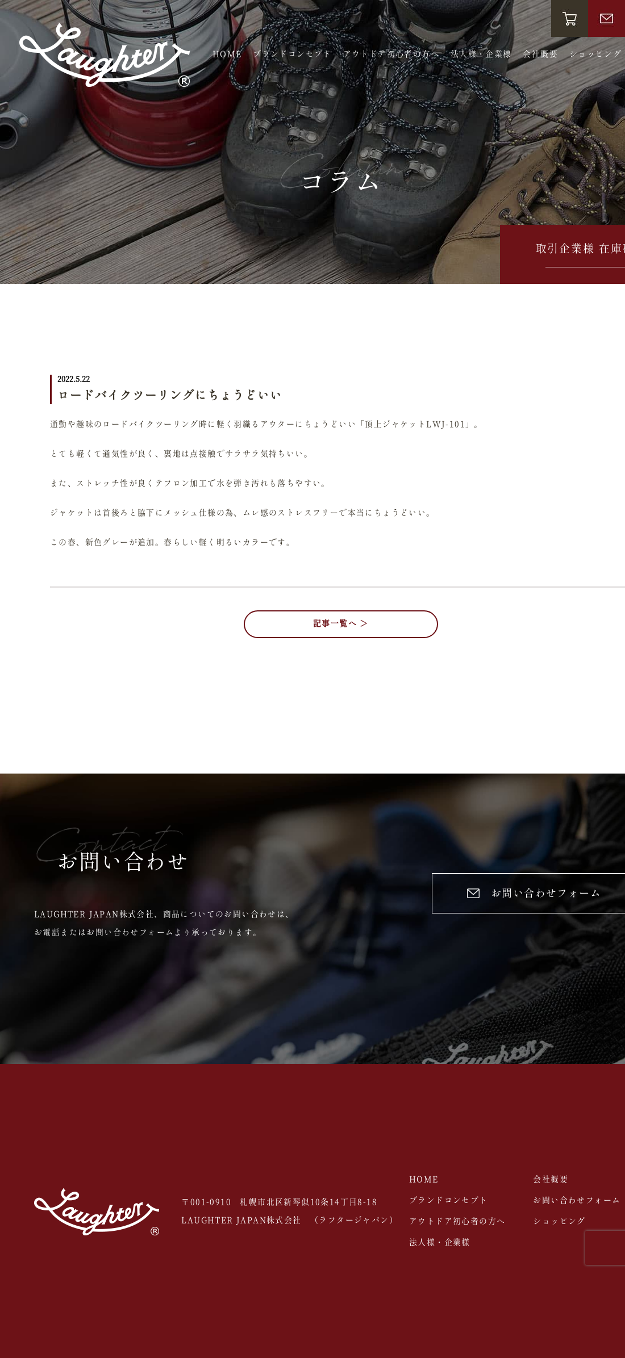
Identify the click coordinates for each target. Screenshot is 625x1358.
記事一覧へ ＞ (341, 623)
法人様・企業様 (481, 54)
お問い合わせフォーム (576, 1200)
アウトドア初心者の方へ (391, 54)
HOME (227, 54)
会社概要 (540, 54)
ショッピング (595, 54)
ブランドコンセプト (292, 54)
